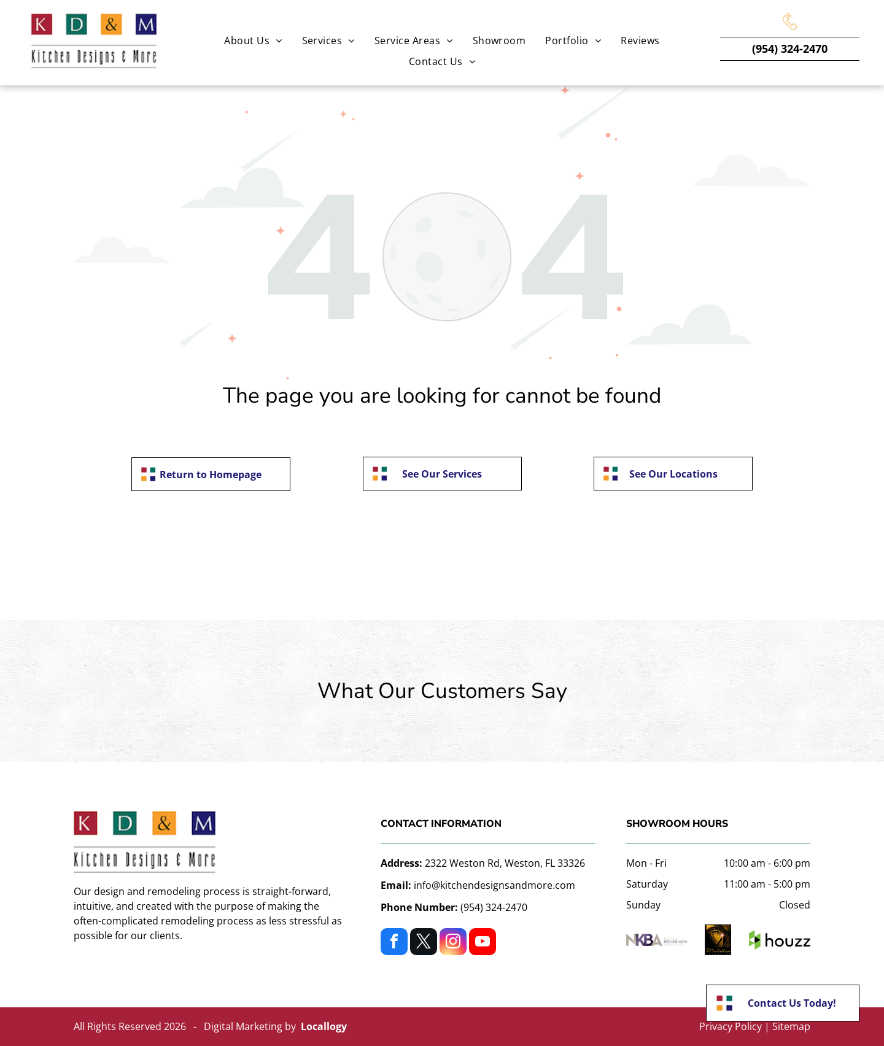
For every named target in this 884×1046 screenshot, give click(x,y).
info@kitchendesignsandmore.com (494, 885)
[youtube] (482, 943)
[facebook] (394, 943)
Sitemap (791, 1026)
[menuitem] (253, 40)
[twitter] (423, 943)
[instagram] (453, 943)
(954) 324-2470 (790, 48)
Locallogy (324, 1026)
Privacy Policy (730, 1026)
